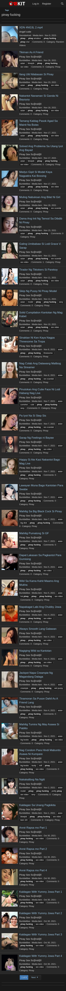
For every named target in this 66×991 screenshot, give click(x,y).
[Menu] (4, 3)
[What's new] (56, 4)
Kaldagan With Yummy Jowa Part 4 (40, 955)
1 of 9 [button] (24, 977)
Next (35, 977)
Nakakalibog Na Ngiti (32, 779)
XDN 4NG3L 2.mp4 (31, 27)
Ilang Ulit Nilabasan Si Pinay (36, 74)
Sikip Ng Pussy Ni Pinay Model (38, 291)
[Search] (62, 4)
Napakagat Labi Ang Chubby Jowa (40, 606)
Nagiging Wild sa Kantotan (35, 650)
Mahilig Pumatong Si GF (34, 533)
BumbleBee (24, 60)
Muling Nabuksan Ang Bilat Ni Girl (39, 197)
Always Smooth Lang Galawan (38, 628)
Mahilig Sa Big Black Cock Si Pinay (40, 511)
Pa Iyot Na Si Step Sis (32, 415)
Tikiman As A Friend (31, 52)
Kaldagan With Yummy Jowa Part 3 (40, 934)
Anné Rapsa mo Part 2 (33, 848)
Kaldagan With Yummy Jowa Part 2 (40, 913)
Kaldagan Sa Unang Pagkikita (37, 805)
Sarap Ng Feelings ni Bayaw (36, 437)
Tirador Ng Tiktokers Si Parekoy (38, 269)
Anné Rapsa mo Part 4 (33, 870)
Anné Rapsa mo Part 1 (33, 827)
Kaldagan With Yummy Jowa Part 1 (40, 891)
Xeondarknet (25, 35)
